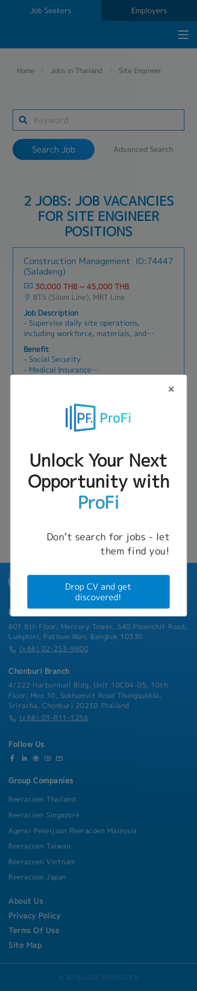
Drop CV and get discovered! (99, 591)
